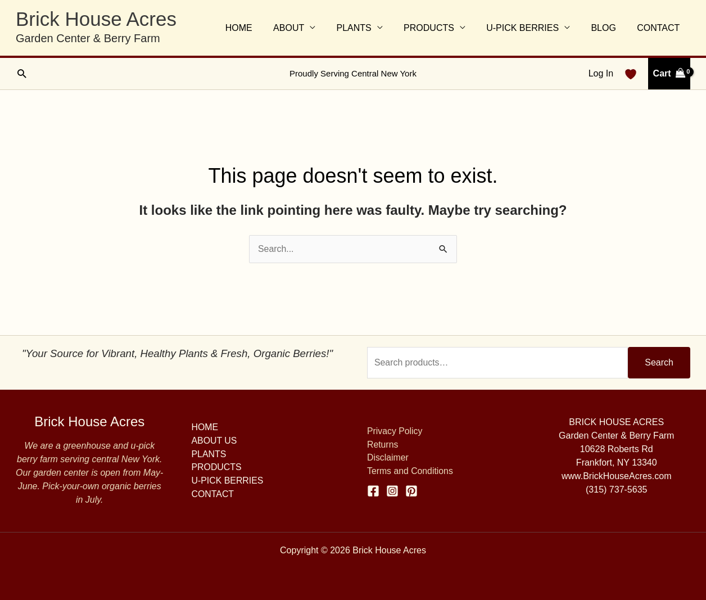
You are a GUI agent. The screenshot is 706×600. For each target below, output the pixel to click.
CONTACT (660, 28)
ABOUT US (215, 440)
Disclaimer (388, 458)
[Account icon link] (601, 73)
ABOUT (304, 28)
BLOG (607, 28)
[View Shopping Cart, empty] (669, 73)
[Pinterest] (411, 491)
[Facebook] (373, 491)
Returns (383, 444)
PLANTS (367, 28)
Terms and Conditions (410, 471)
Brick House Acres (96, 19)
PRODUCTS (439, 28)
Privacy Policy (395, 431)
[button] (22, 73)
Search (659, 362)
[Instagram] (392, 491)
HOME (258, 28)
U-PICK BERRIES (530, 28)
